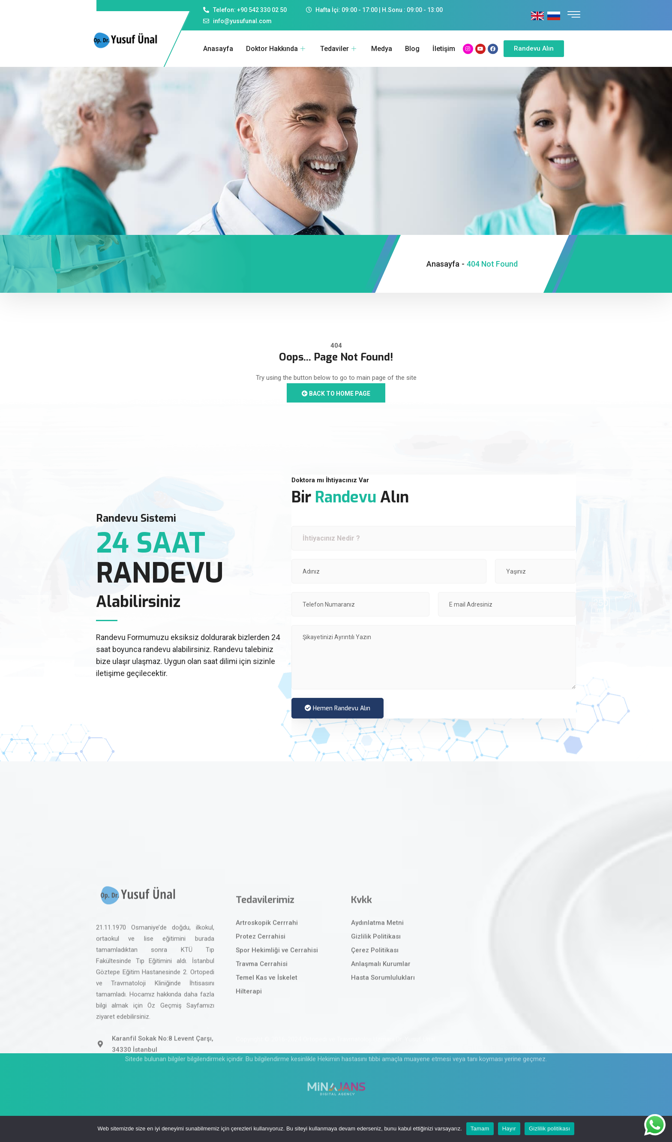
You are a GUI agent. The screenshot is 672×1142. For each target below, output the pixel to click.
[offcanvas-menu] (573, 14)
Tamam (480, 1128)
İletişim (443, 49)
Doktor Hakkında (276, 49)
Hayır (509, 1128)
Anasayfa (218, 49)
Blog (412, 49)
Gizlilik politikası (549, 1128)
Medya (381, 49)
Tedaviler (339, 49)
